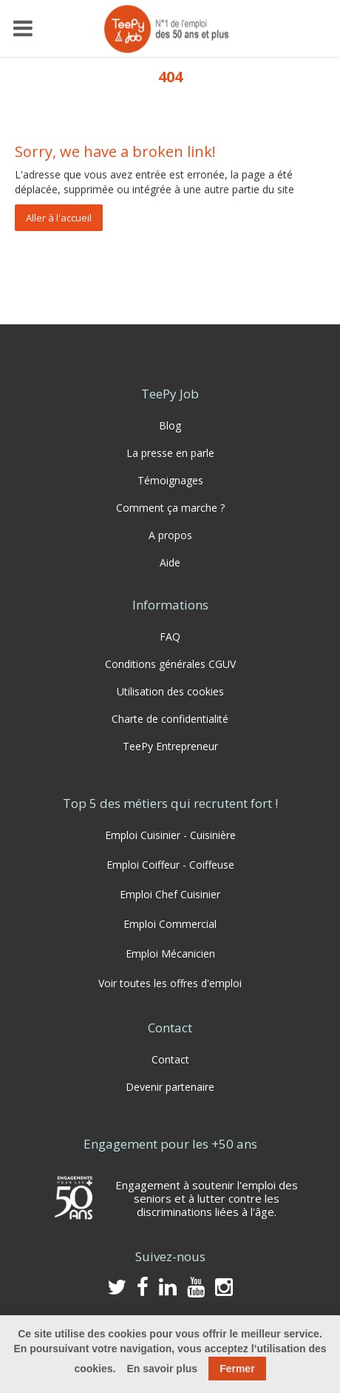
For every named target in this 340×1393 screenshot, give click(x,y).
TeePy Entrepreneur (170, 746)
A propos (170, 535)
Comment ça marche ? (170, 508)
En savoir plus (161, 1368)
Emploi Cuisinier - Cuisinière (170, 835)
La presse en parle (170, 453)
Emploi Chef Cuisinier (170, 894)
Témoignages (170, 480)
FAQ (170, 636)
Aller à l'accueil (59, 217)
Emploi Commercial (170, 924)
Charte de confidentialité (170, 719)
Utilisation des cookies (170, 691)
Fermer (237, 1368)
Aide (170, 562)
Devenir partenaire (170, 1087)
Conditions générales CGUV (170, 664)
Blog (170, 425)
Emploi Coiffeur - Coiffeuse (170, 865)
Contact (170, 1059)
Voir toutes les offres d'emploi (170, 983)
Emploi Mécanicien (170, 953)
